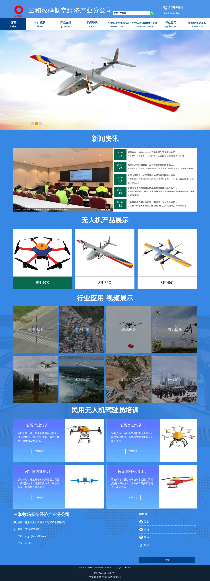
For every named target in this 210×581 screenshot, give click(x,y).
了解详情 (39, 451)
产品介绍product (65, 24)
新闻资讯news (91, 24)
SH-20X (42, 283)
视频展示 (119, 298)
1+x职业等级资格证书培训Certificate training (144, 25)
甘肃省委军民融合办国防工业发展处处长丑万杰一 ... (152, 188)
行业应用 (90, 298)
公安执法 (35, 330)
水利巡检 (81, 380)
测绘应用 (81, 330)
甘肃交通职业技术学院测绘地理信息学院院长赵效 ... (152, 175)
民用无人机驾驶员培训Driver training (118, 25)
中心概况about (39, 24)
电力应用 (174, 330)
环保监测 (174, 380)
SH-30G (104, 283)
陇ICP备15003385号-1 (105, 573)
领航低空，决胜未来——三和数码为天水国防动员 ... (152, 152)
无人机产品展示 (105, 220)
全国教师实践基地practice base (197, 25)
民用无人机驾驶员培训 (105, 410)
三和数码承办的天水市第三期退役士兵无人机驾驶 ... (152, 202)
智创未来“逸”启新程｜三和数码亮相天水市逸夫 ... (151, 165)
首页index (13, 24)
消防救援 (128, 330)
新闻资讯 (105, 139)
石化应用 (35, 380)
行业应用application (170, 24)
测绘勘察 (128, 380)
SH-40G (167, 283)
